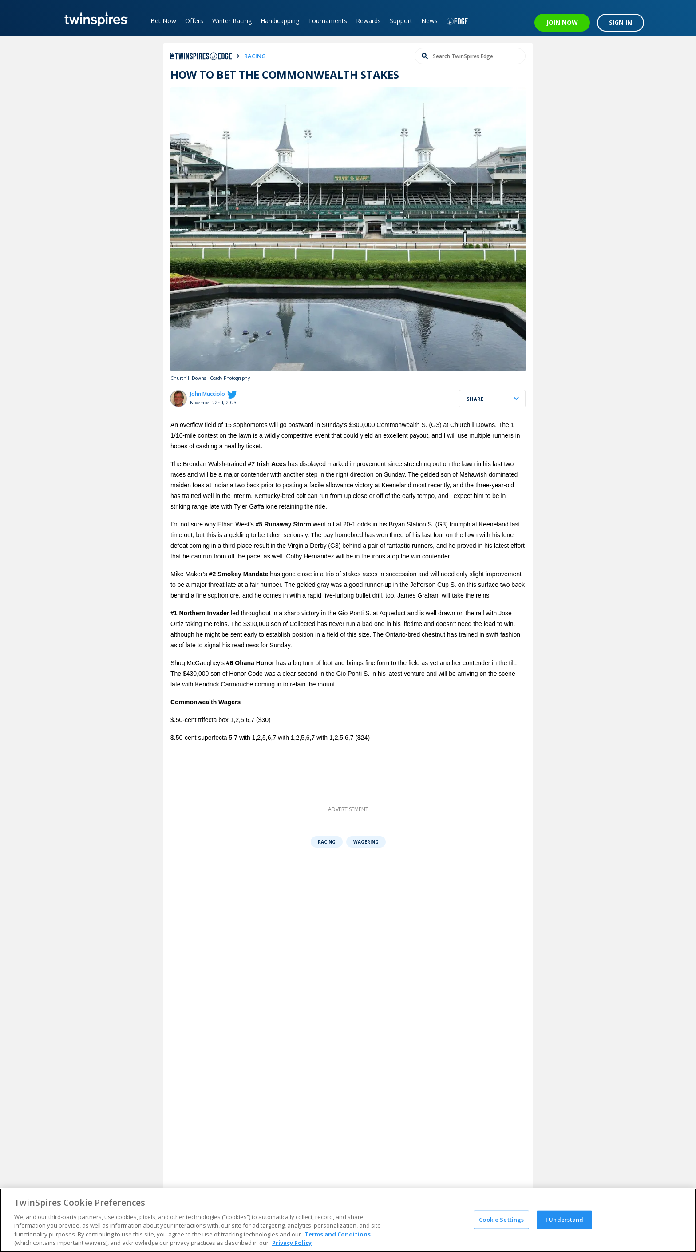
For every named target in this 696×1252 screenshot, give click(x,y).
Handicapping (281, 20)
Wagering (366, 842)
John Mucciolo (207, 394)
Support (402, 20)
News (431, 20)
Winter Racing (233, 20)
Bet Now (165, 20)
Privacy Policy (292, 1243)
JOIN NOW (562, 22)
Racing (327, 842)
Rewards (369, 20)
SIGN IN (620, 22)
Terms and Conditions (337, 1234)
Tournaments (328, 20)
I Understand (565, 1220)
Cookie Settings (501, 1220)
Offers (195, 20)
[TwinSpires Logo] (94, 18)
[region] (348, 1220)
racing (255, 56)
